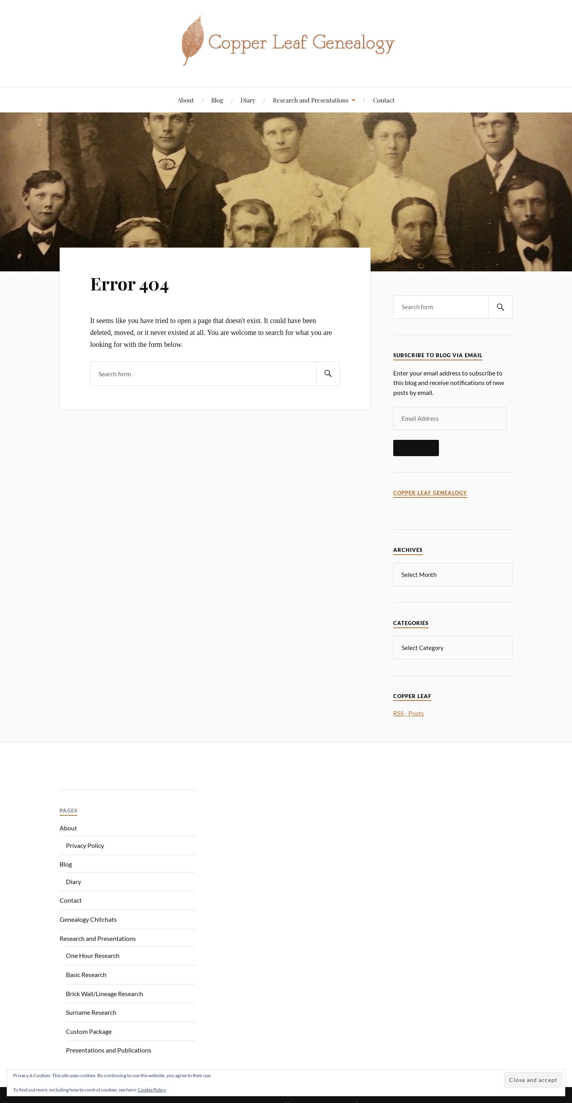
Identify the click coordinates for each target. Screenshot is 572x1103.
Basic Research (86, 973)
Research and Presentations (310, 100)
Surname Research (91, 1011)
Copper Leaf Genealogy (430, 493)
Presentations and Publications (108, 1049)
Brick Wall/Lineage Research (104, 993)
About (186, 100)
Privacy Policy (85, 844)
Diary (248, 100)
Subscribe (416, 448)
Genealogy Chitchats (88, 918)
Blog (217, 100)
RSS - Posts (408, 712)
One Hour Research (93, 954)
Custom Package (89, 1030)
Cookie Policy (152, 1090)
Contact (383, 100)
